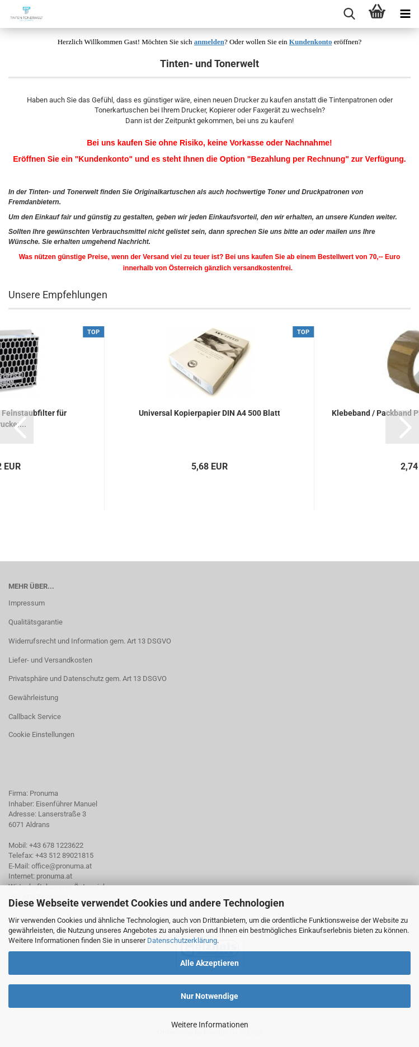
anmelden (209, 41)
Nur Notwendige (209, 996)
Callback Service (34, 716)
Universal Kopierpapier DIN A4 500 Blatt (209, 413)
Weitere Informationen (209, 1024)
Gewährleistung (33, 697)
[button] (17, 427)
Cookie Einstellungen (41, 734)
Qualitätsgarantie (35, 622)
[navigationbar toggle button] (405, 14)
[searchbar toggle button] (349, 14)
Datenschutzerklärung (182, 940)
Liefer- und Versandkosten (50, 660)
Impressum (26, 603)
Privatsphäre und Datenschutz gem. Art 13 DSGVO (87, 678)
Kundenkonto (310, 41)
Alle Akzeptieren (209, 963)
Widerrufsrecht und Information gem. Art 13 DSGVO (89, 641)
